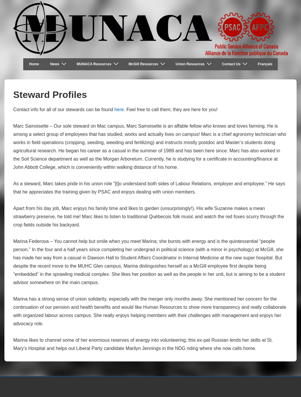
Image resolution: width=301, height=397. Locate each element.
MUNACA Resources (98, 64)
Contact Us (235, 64)
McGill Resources (148, 64)
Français (265, 64)
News (59, 64)
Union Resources (194, 64)
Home (34, 64)
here (119, 109)
